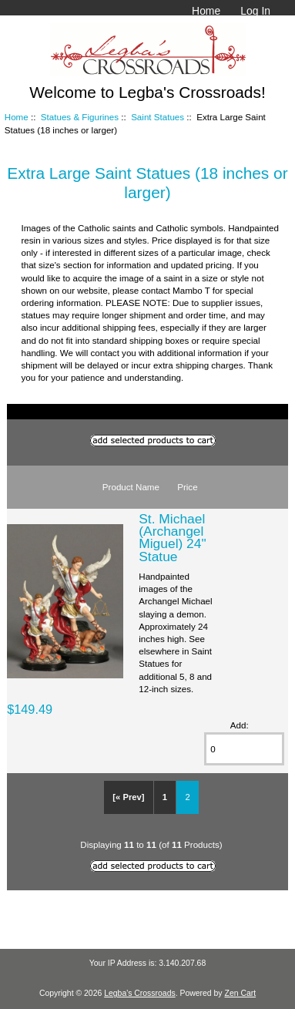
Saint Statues (157, 117)
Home (206, 11)
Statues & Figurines (80, 117)
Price (187, 487)
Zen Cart (240, 993)
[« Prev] (128, 797)
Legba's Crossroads (140, 993)
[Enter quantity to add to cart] (244, 748)
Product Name (130, 487)
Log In (255, 11)
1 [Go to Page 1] (165, 797)
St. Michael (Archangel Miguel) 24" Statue (172, 537)
